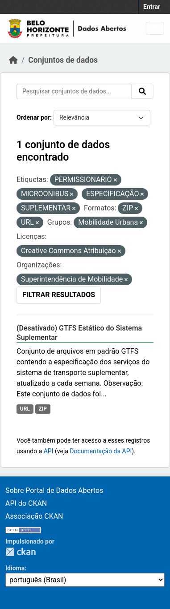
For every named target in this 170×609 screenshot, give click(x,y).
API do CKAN (26, 503)
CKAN (20, 552)
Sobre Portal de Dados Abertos (54, 490)
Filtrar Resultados (58, 294)
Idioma (15, 568)
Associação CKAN (34, 516)
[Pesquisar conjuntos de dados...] (74, 91)
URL (25, 409)
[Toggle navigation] (155, 28)
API (49, 451)
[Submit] (142, 91)
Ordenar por (33, 117)
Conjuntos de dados (63, 60)
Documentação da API (101, 451)
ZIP (42, 409)
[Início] (13, 60)
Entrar (151, 6)
